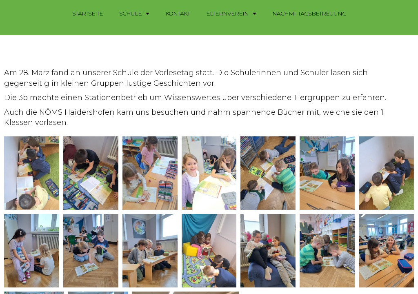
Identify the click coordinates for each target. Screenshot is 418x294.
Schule (134, 13)
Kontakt (177, 13)
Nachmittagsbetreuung (309, 13)
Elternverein (231, 13)
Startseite (87, 13)
